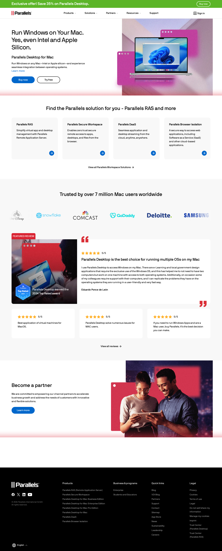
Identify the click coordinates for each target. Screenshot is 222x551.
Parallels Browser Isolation (75, 521)
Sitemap (156, 512)
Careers (155, 535)
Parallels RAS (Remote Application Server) (82, 490)
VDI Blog (156, 495)
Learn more (18, 71)
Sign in (199, 13)
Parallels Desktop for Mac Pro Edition (80, 508)
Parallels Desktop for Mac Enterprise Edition (83, 504)
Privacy (193, 490)
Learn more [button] (23, 410)
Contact (155, 508)
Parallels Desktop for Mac (74, 512)
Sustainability (158, 526)
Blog (154, 490)
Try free (49, 80)
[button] (70, 13)
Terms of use (196, 499)
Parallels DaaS (69, 517)
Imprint (193, 521)
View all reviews (109, 346)
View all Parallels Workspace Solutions (109, 167)
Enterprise (118, 490)
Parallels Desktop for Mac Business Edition (83, 499)
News (154, 521)
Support (155, 504)
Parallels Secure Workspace (76, 495)
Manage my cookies (199, 516)
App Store (156, 517)
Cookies (193, 495)
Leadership (157, 530)
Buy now (23, 80)
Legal (192, 504)
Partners (156, 499)
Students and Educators (125, 495)
